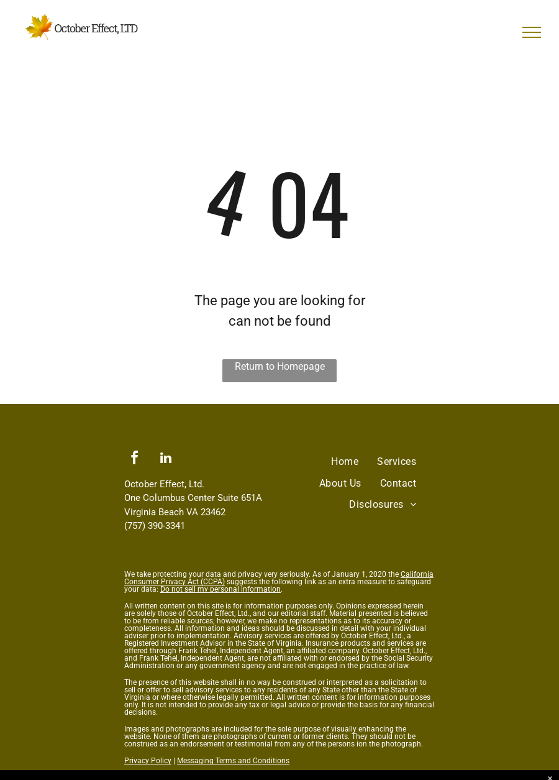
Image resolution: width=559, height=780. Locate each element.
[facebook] (134, 459)
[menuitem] (345, 461)
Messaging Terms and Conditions (233, 760)
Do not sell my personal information (220, 589)
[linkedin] (166, 459)
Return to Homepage (280, 366)
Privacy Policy (147, 760)
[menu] (532, 32)
